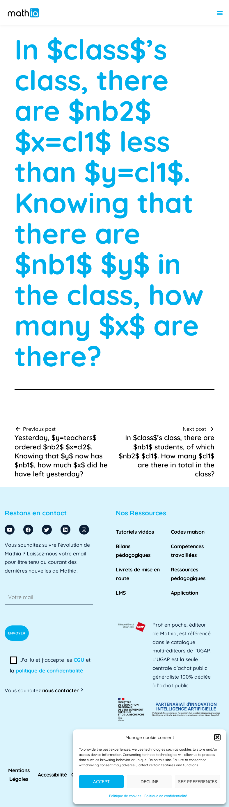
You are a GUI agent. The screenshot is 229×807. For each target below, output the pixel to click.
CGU (79, 660)
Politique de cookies (125, 796)
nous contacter (60, 690)
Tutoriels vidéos (135, 531)
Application (184, 592)
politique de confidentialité (49, 670)
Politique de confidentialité (165, 796)
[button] (217, 737)
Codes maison (188, 531)
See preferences (197, 781)
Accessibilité (52, 774)
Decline (150, 781)
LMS (121, 592)
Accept (101, 781)
